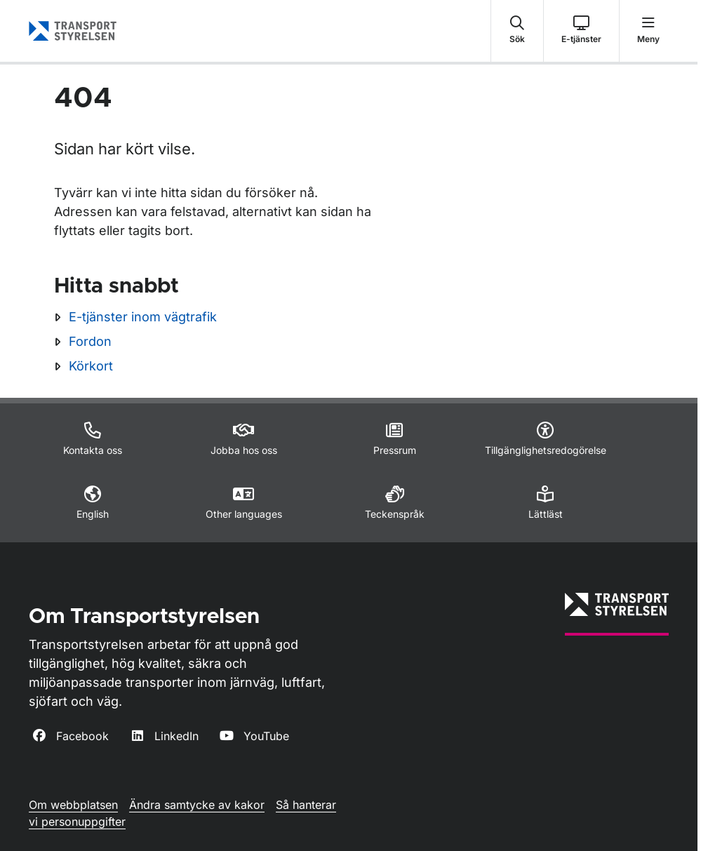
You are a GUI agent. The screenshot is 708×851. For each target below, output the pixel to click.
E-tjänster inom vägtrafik (143, 316)
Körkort (91, 366)
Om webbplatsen (73, 805)
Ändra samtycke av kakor (197, 805)
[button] (517, 31)
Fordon (90, 341)
